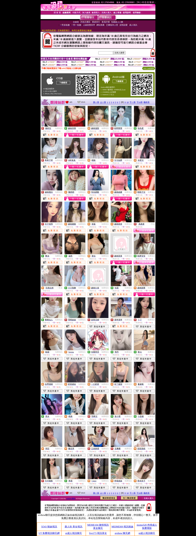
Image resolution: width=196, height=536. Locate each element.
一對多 (152, 224)
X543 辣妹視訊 (49, 526)
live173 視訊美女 (98, 533)
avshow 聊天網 (122, 533)
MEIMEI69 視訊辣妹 (122, 526)
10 (128, 102)
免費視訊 (58, 128)
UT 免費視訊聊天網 (49, 533)
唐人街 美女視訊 (73, 526)
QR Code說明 (148, 68)
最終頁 (146, 102)
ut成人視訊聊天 (73, 533)
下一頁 (133, 102)
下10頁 (140, 102)
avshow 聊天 (71, 498)
